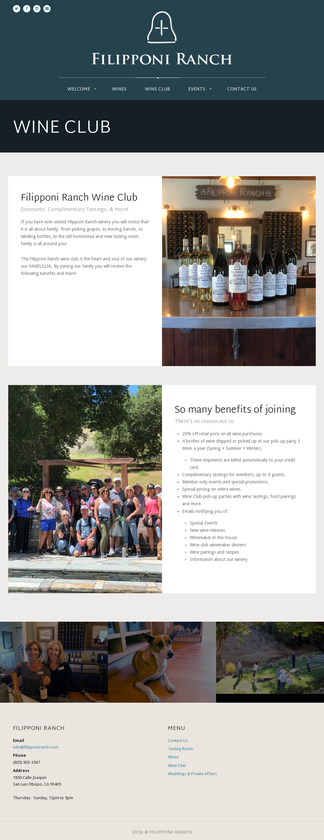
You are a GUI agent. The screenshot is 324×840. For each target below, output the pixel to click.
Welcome (78, 89)
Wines (119, 89)
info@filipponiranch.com (35, 747)
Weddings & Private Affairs (192, 773)
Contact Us (242, 89)
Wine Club (157, 89)
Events (196, 89)
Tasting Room (180, 748)
